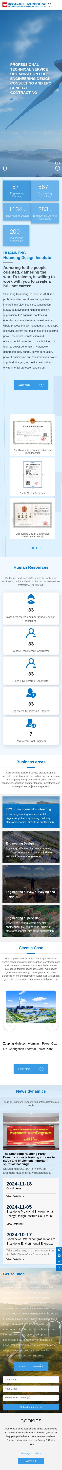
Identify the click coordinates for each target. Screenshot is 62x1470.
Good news (13, 1188)
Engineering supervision (23, 918)
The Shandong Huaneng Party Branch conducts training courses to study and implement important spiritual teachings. (29, 1159)
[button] (57, 87)
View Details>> (15, 1196)
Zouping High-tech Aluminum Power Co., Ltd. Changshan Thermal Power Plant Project (30, 1049)
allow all (31, 1461)
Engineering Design (20, 843)
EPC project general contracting (28, 809)
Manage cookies (31, 1453)
